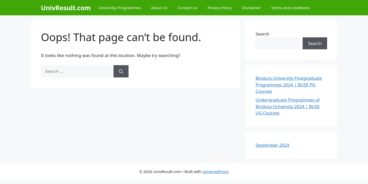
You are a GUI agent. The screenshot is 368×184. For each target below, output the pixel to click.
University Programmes (119, 7)
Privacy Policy (220, 7)
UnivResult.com (66, 7)
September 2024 (272, 145)
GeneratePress (215, 171)
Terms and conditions (290, 7)
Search (262, 34)
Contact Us (187, 7)
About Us (159, 7)
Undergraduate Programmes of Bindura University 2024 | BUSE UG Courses (288, 106)
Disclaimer (251, 7)
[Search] (121, 71)
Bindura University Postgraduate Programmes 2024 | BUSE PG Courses (289, 84)
